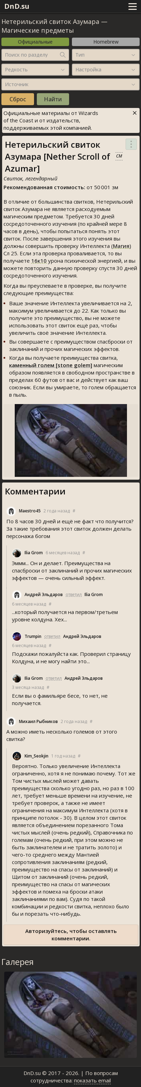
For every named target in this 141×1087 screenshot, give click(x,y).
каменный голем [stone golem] (50, 365)
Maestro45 (30, 511)
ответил (74, 594)
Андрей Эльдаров (44, 594)
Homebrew (106, 41)
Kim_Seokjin (36, 756)
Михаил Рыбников (38, 721)
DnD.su (16, 6)
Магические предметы (37, 30)
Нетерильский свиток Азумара (50, 21)
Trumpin (33, 636)
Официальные (35, 41)
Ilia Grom (34, 553)
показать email (92, 1080)
